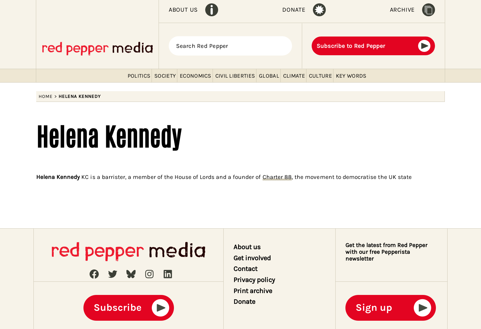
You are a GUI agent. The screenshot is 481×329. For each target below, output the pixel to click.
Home (46, 96)
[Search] (283, 46)
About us (247, 247)
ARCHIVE (402, 9)
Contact (245, 269)
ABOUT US (183, 9)
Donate (244, 302)
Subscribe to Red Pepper (351, 45)
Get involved (252, 258)
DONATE (294, 9)
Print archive (252, 291)
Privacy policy (254, 280)
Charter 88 (277, 176)
